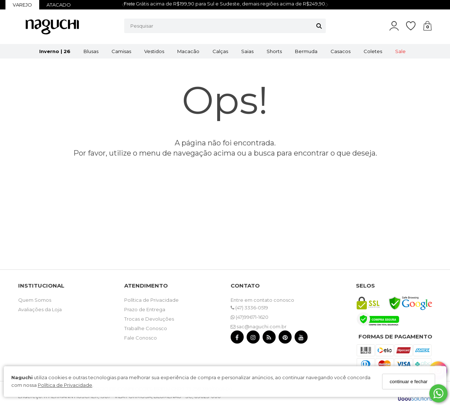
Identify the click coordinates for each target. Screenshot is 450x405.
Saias (247, 51)
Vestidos (154, 51)
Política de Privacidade (65, 385)
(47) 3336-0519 (249, 307)
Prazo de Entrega (144, 309)
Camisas (121, 51)
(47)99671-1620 (249, 317)
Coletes (373, 51)
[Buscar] (319, 26)
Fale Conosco (140, 338)
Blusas (91, 51)
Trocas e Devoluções (149, 319)
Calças (220, 51)
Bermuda (306, 51)
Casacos (340, 51)
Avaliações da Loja (40, 309)
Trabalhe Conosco (145, 328)
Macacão (188, 51)
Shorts (274, 51)
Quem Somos (34, 300)
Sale (400, 51)
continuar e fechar (408, 381)
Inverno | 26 (54, 51)
